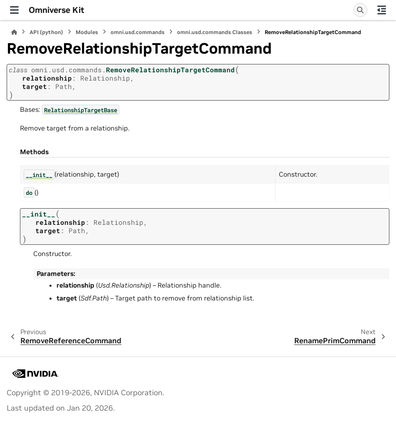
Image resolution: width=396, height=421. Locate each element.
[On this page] (381, 10)
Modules (87, 32)
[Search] (360, 10)
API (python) (46, 32)
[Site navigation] (14, 10)
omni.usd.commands (138, 32)
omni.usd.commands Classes (214, 32)
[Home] (14, 32)
